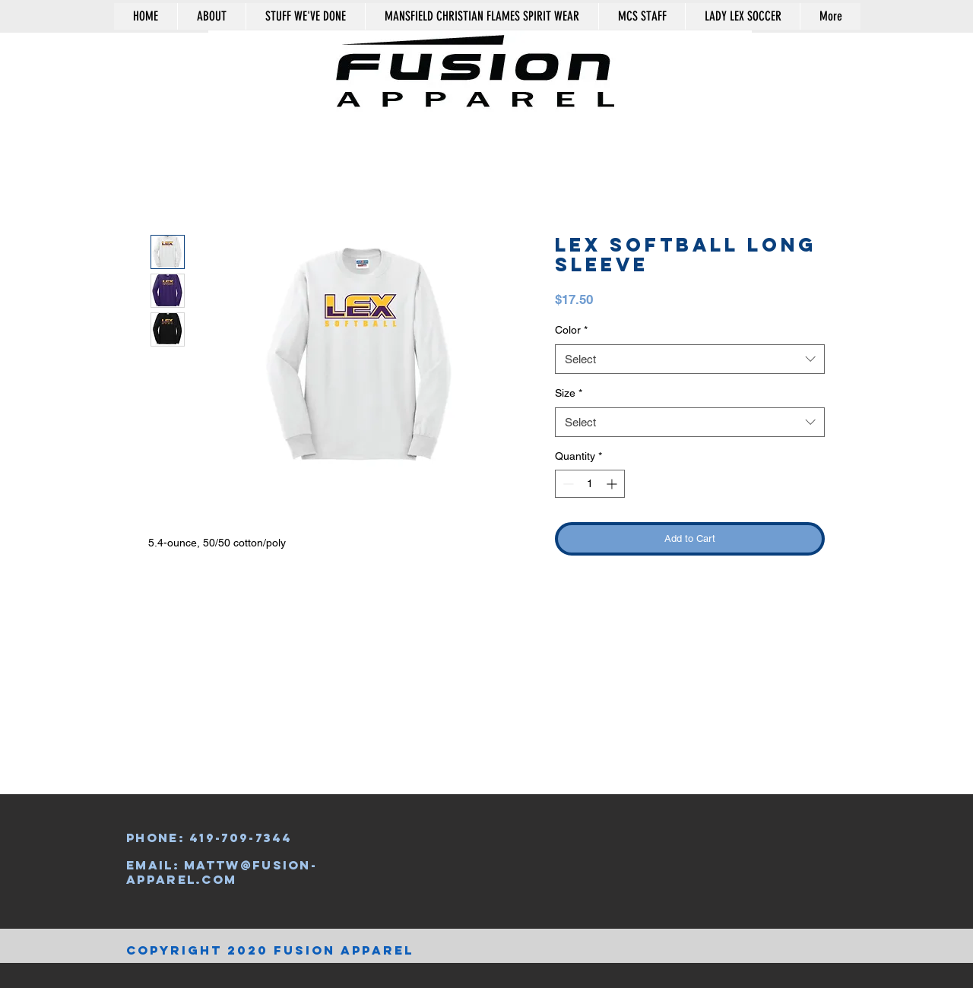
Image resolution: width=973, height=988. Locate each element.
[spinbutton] (590, 483)
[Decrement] (566, 483)
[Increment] (613, 483)
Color (571, 330)
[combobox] (690, 359)
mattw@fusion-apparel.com (221, 871)
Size (568, 393)
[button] (792, 56)
